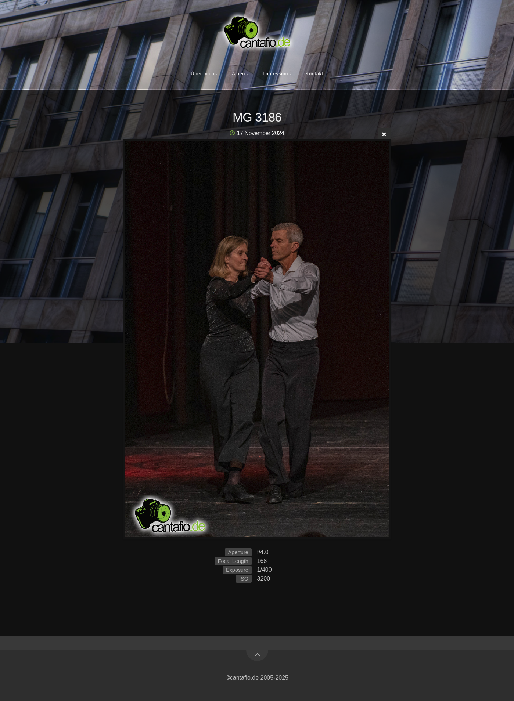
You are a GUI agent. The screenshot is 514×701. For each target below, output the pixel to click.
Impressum (275, 73)
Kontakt (314, 73)
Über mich (202, 73)
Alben (238, 73)
